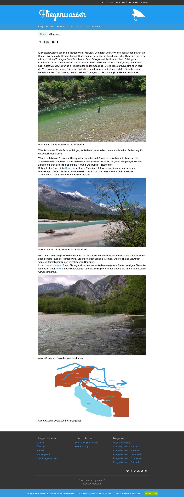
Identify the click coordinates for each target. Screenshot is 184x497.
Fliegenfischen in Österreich (127, 454)
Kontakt (144, 2)
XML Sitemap (81, 446)
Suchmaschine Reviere (86, 442)
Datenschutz (133, 2)
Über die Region (121, 442)
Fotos (80, 26)
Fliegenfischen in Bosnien (126, 446)
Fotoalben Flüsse (95, 26)
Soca (68, 168)
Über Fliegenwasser (46, 458)
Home (43, 34)
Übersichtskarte (53, 265)
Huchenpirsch (43, 454)
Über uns (41, 446)
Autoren (40, 450)
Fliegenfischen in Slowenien (127, 458)
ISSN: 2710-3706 (106, 2)
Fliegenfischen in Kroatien (126, 450)
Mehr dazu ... (137, 493)
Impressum (120, 2)
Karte (71, 26)
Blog (40, 26)
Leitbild (40, 442)
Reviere (61, 26)
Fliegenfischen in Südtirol (126, 462)
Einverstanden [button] (151, 493)
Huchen (50, 26)
